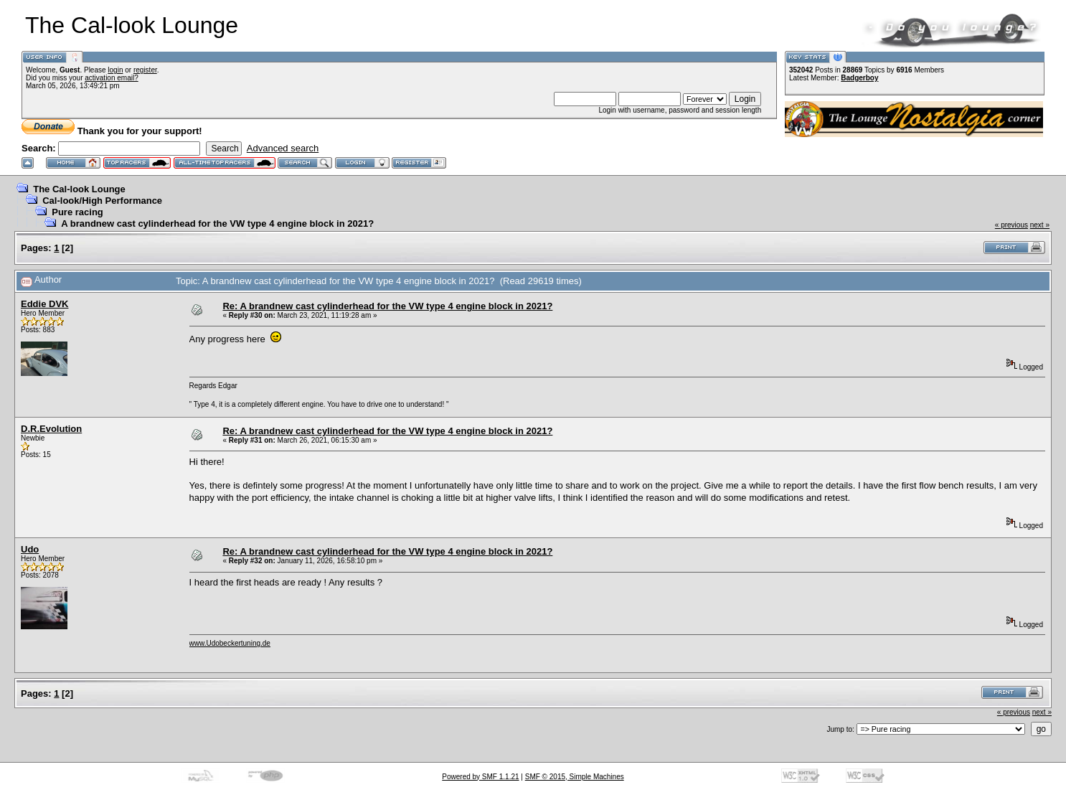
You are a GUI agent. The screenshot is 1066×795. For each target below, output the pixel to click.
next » (1040, 225)
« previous (1011, 225)
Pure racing (77, 212)
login (115, 70)
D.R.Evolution (51, 428)
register (145, 70)
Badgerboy (859, 78)
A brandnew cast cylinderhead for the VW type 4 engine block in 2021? (217, 223)
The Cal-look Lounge (79, 189)
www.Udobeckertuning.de (229, 643)
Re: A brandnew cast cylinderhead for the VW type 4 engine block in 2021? (387, 306)
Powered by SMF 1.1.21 (480, 777)
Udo (30, 549)
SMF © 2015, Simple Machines (574, 777)
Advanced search (283, 148)
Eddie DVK (44, 303)
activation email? (111, 78)
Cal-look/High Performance (102, 200)
